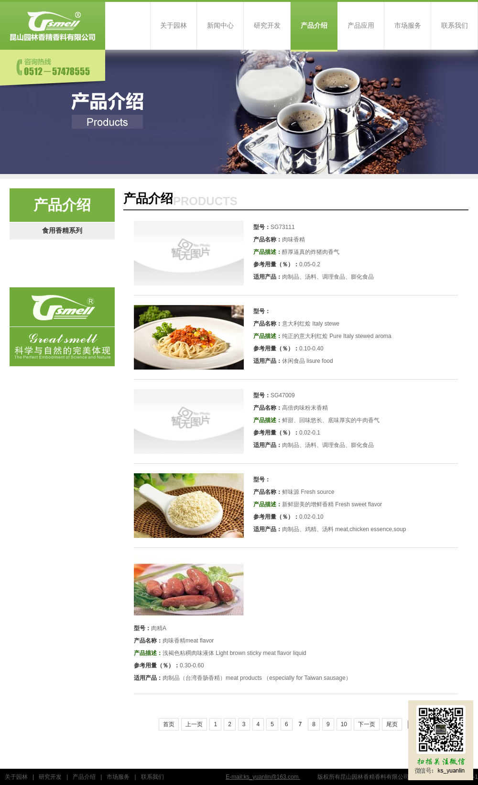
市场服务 (407, 25)
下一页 (366, 724)
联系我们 (454, 25)
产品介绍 (314, 25)
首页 (168, 724)
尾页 (392, 724)
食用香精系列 (62, 230)
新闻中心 (220, 25)
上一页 (194, 724)
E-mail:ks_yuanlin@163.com (263, 777)
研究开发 (267, 25)
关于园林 (173, 25)
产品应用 (361, 25)
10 (344, 724)
